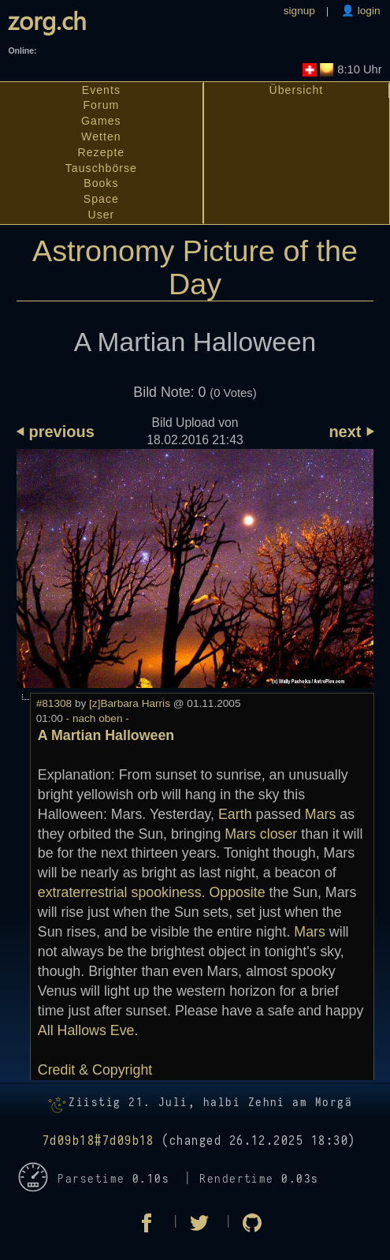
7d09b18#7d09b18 (98, 1141)
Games (101, 120)
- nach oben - (96, 718)
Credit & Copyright (95, 1070)
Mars (320, 814)
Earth (235, 814)
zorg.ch (47, 19)
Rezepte (101, 152)
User (100, 214)
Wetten (101, 136)
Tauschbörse (101, 168)
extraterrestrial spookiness (120, 892)
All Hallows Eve (86, 1030)
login (368, 11)
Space (101, 199)
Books (101, 183)
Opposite (237, 892)
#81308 (54, 703)
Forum (101, 105)
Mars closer (261, 834)
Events (101, 90)
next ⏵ (351, 431)
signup (299, 11)
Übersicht (296, 90)
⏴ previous (56, 431)
